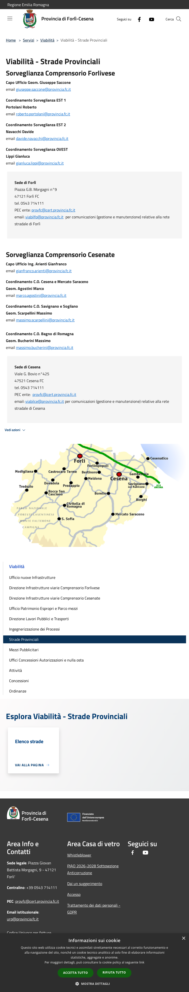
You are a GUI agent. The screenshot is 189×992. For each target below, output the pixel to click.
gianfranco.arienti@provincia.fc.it (44, 271)
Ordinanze (17, 691)
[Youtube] (150, 19)
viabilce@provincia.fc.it (44, 401)
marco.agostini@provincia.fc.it (41, 295)
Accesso (73, 894)
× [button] (183, 938)
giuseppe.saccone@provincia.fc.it (43, 89)
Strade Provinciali (24, 639)
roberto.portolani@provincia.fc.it (43, 114)
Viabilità (47, 40)
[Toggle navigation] (10, 18)
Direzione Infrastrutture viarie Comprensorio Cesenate (54, 598)
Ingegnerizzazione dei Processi (34, 629)
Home (11, 40)
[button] (94, 983)
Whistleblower (79, 855)
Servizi (28, 40)
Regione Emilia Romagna (28, 5)
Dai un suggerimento (84, 884)
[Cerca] (179, 19)
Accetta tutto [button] (75, 973)
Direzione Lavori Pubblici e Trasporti (39, 619)
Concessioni (19, 681)
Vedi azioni (16, 430)
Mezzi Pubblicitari (24, 650)
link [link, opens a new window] (141, 962)
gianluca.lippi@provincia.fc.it (40, 163)
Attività (15, 670)
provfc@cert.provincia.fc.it (53, 210)
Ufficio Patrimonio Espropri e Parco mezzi (43, 608)
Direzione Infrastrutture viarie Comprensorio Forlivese (54, 588)
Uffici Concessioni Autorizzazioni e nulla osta (46, 660)
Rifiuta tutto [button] (114, 972)
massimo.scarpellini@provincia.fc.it (45, 320)
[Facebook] (137, 19)
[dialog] (94, 962)
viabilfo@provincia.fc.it (44, 217)
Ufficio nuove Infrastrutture (32, 577)
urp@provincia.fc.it (23, 919)
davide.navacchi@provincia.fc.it (42, 138)
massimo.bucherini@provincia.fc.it (44, 347)
